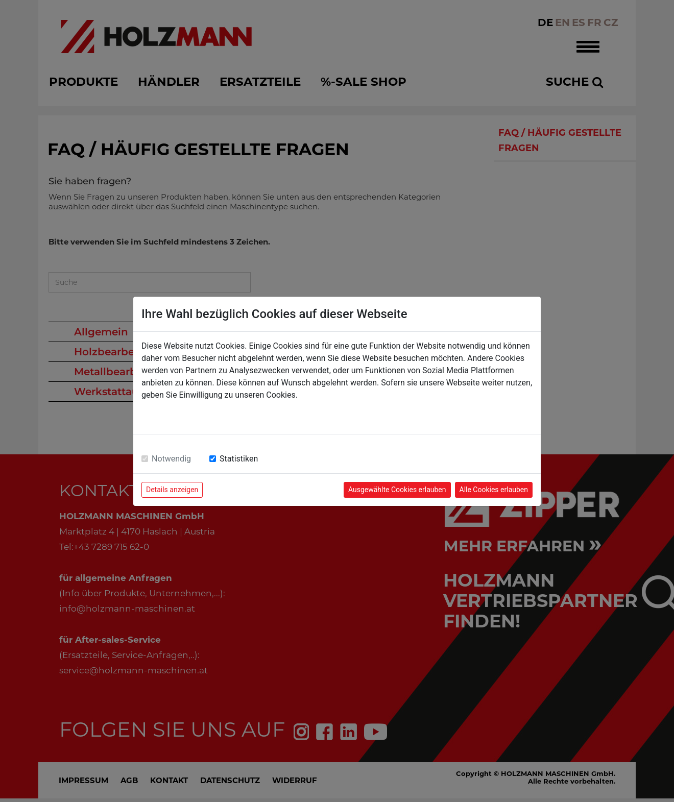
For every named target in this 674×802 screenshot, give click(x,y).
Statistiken (239, 459)
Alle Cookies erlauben (494, 489)
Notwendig (171, 459)
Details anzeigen (172, 489)
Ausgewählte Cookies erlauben (397, 489)
